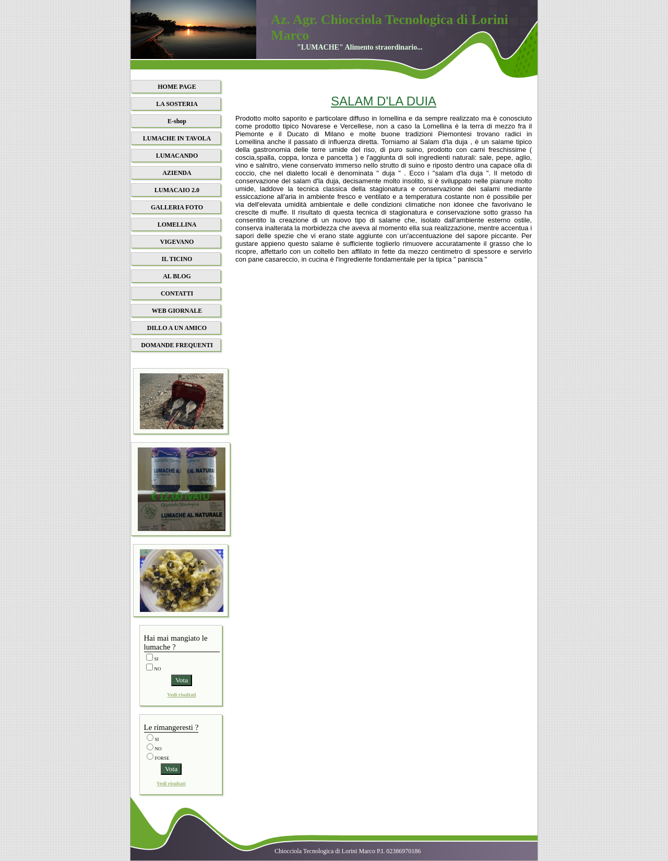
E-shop (177, 121)
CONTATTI (177, 293)
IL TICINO (177, 259)
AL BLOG (177, 276)
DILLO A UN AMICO (177, 328)
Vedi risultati (181, 695)
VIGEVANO (177, 241)
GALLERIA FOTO (177, 207)
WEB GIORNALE (177, 310)
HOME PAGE (177, 86)
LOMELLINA (177, 224)
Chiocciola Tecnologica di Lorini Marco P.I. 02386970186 (348, 851)
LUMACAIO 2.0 (176, 190)
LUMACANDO (177, 155)
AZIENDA (176, 172)
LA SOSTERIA (177, 104)
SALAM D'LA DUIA (383, 101)
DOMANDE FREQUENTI (177, 345)
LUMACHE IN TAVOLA (177, 138)
